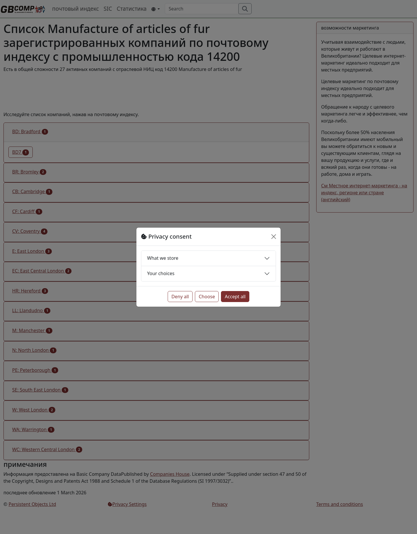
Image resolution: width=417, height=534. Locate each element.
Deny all (180, 296)
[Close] (273, 236)
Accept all (235, 296)
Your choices (160, 273)
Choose (207, 296)
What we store (162, 258)
